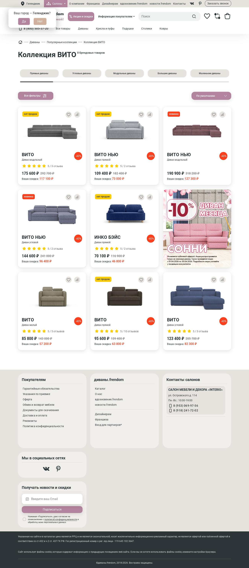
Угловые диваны (81, 73)
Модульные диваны (124, 73)
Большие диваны (167, 73)
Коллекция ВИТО (94, 42)
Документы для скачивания (41, 410)
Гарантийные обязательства (41, 388)
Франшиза (93, 3)
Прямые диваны (39, 73)
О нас (98, 394)
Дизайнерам (110, 3)
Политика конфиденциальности (43, 426)
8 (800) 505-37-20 (33, 28)
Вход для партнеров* (108, 424)
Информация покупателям (115, 16)
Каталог (100, 388)
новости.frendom (160, 3)
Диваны (35, 42)
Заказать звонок (218, 3)
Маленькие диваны (210, 73)
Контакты (179, 3)
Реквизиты (30, 420)
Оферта (27, 399)
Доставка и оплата (35, 415)
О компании (76, 3)
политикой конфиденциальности (60, 519)
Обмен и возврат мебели (38, 404)
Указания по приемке (36, 394)
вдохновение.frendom (133, 3)
